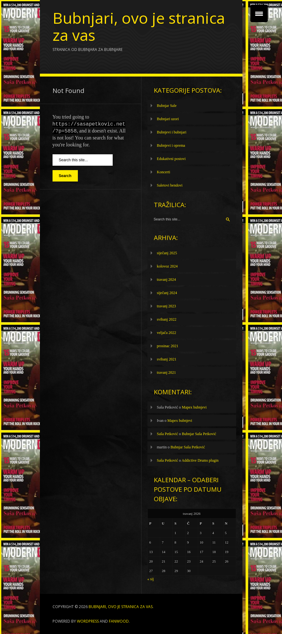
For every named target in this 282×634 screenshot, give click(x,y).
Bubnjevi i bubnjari (171, 132)
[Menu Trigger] (259, 13)
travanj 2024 (166, 279)
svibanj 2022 (167, 319)
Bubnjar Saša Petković (199, 434)
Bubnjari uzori (168, 119)
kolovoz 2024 (167, 266)
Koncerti (163, 172)
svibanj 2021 (167, 359)
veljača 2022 (166, 332)
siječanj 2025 (167, 253)
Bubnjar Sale (167, 105)
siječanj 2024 (167, 293)
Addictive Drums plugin (200, 460)
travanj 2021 (166, 372)
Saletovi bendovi (170, 185)
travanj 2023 (166, 306)
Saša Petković (167, 434)
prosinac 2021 (168, 346)
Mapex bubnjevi (194, 407)
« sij (150, 579)
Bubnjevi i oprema (171, 145)
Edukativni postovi (171, 159)
